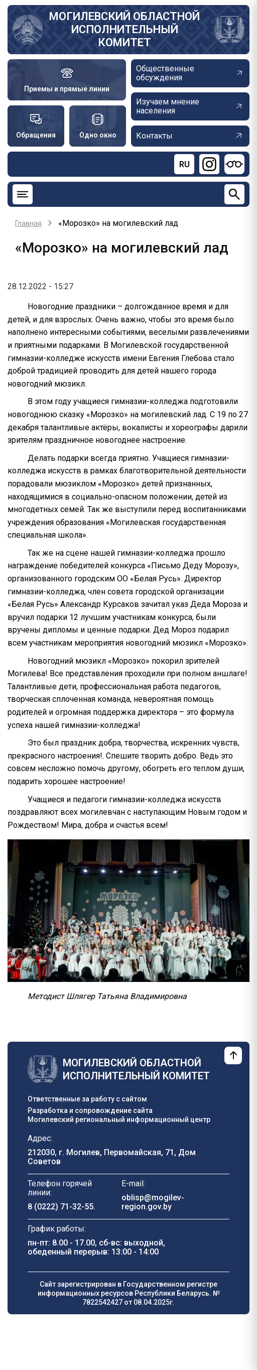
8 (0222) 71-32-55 (60, 1206)
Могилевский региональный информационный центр (119, 1119)
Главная (28, 223)
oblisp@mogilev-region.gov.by (152, 1202)
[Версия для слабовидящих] (234, 164)
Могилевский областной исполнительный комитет (124, 29)
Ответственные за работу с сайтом (87, 1099)
